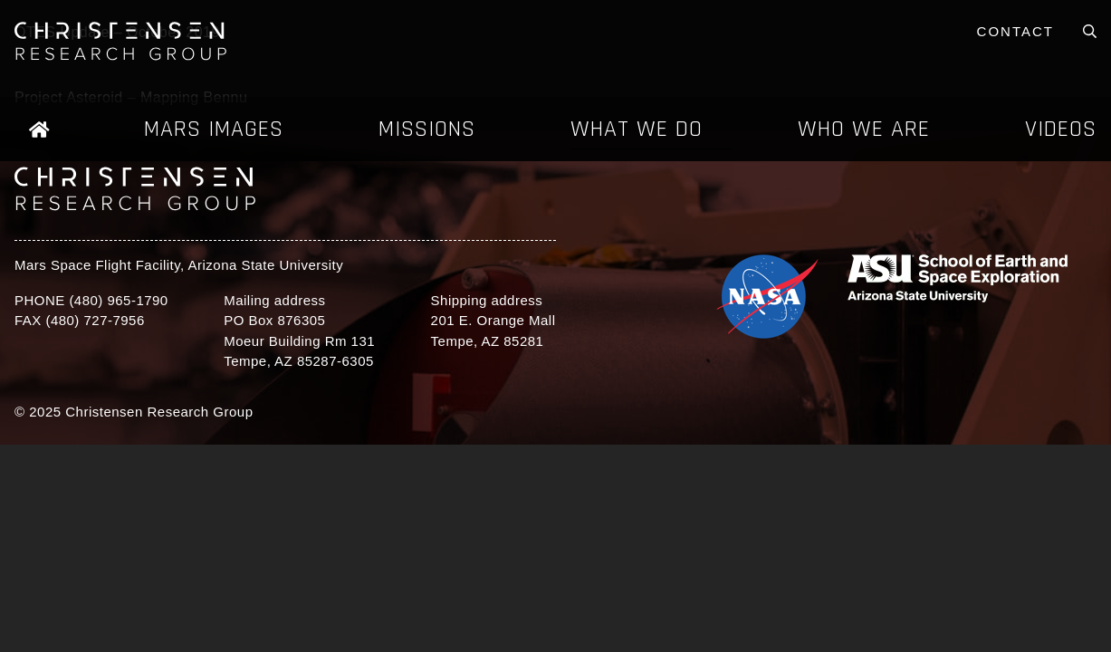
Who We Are (864, 129)
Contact (1015, 31)
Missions (426, 129)
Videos (1061, 129)
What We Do (636, 129)
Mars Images (213, 129)
